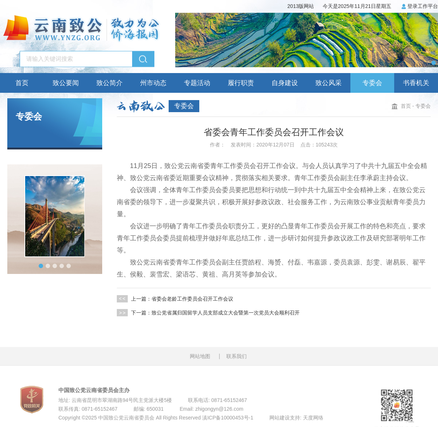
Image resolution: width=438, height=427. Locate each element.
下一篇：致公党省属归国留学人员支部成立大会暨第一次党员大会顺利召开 (208, 312)
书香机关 (416, 83)
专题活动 (197, 83)
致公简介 (109, 83)
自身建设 (285, 83)
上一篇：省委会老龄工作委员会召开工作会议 (175, 298)
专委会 (372, 83)
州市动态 (153, 83)
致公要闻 (66, 83)
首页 (21, 83)
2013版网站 (300, 6)
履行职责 (241, 83)
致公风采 (328, 83)
